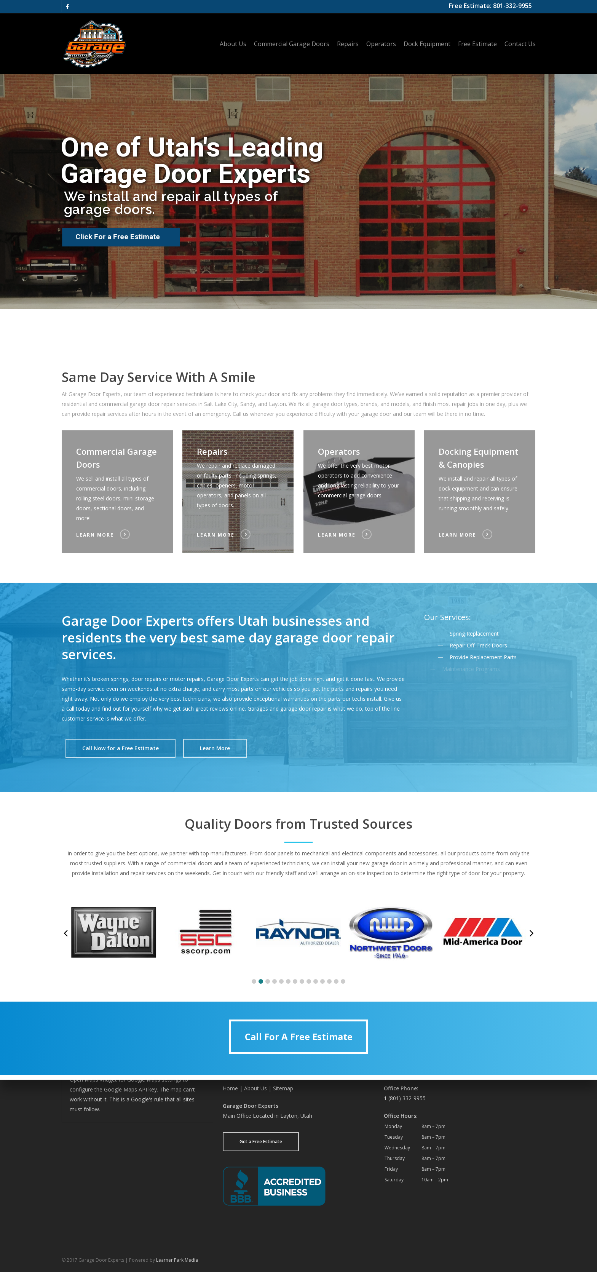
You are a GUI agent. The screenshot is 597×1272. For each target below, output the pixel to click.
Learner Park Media (177, 1260)
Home (230, 1088)
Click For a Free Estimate (117, 236)
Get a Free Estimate (260, 1141)
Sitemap (283, 1088)
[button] (120, 748)
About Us (255, 1088)
